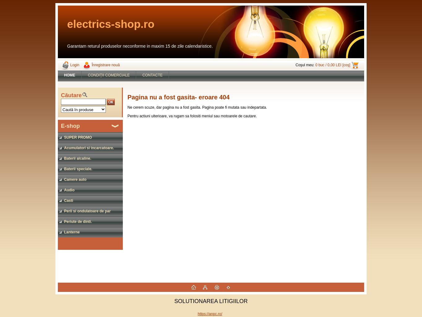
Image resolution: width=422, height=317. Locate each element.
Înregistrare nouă (106, 65)
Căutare (71, 95)
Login (74, 65)
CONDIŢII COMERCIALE (109, 75)
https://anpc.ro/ (210, 314)
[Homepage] (70, 75)
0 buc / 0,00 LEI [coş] (332, 65)
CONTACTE (152, 75)
